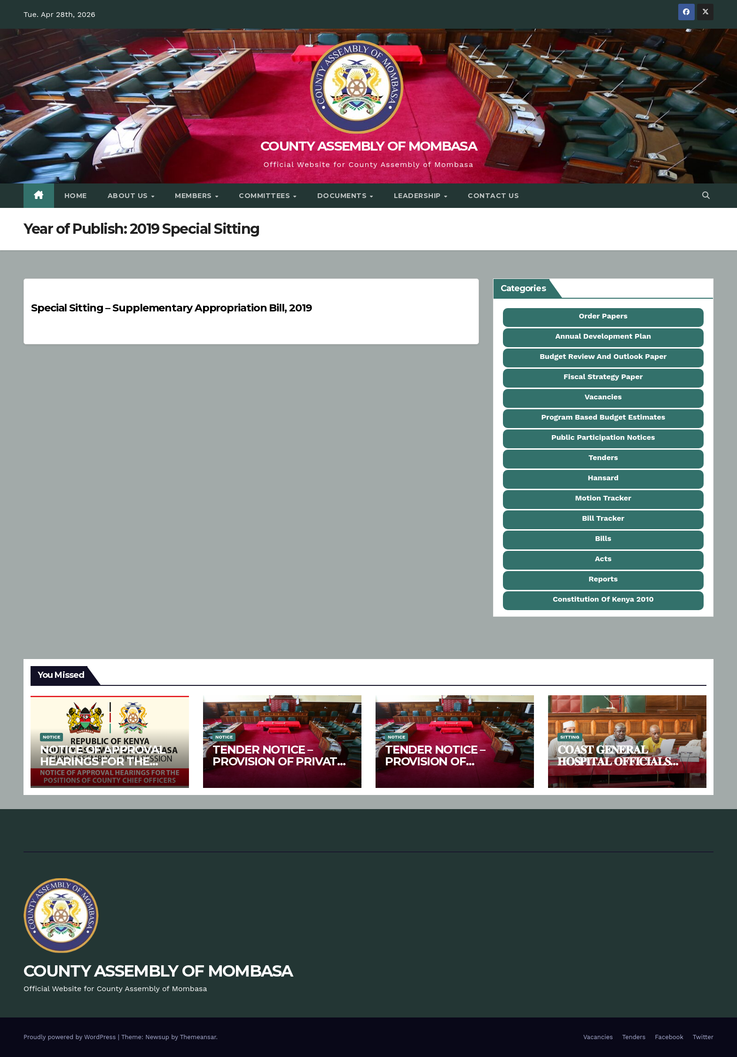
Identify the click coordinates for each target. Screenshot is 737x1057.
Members (194, 195)
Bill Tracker (603, 518)
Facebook (669, 1037)
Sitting (570, 736)
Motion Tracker (603, 497)
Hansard (603, 477)
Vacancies (603, 396)
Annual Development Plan (603, 336)
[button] (706, 195)
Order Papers (603, 315)
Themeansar (198, 1037)
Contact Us (493, 195)
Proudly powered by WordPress (71, 1037)
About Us (129, 195)
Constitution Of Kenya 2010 (603, 599)
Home (75, 195)
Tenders (603, 457)
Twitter (703, 1037)
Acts (603, 558)
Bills (603, 538)
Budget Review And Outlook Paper (603, 356)
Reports (603, 578)
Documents (343, 195)
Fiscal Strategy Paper (603, 376)
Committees (265, 195)
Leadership (418, 195)
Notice (51, 736)
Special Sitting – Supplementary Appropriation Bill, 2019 (171, 308)
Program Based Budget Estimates (603, 417)
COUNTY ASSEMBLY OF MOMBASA (368, 146)
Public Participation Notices (603, 437)
